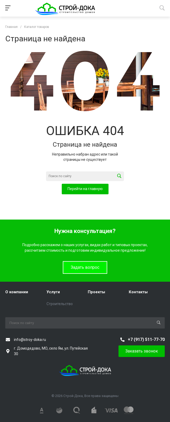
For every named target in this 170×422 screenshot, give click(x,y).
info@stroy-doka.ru (30, 339)
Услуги (53, 292)
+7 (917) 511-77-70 (146, 339)
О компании (16, 292)
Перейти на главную (85, 189)
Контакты (138, 292)
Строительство (60, 304)
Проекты (96, 292)
